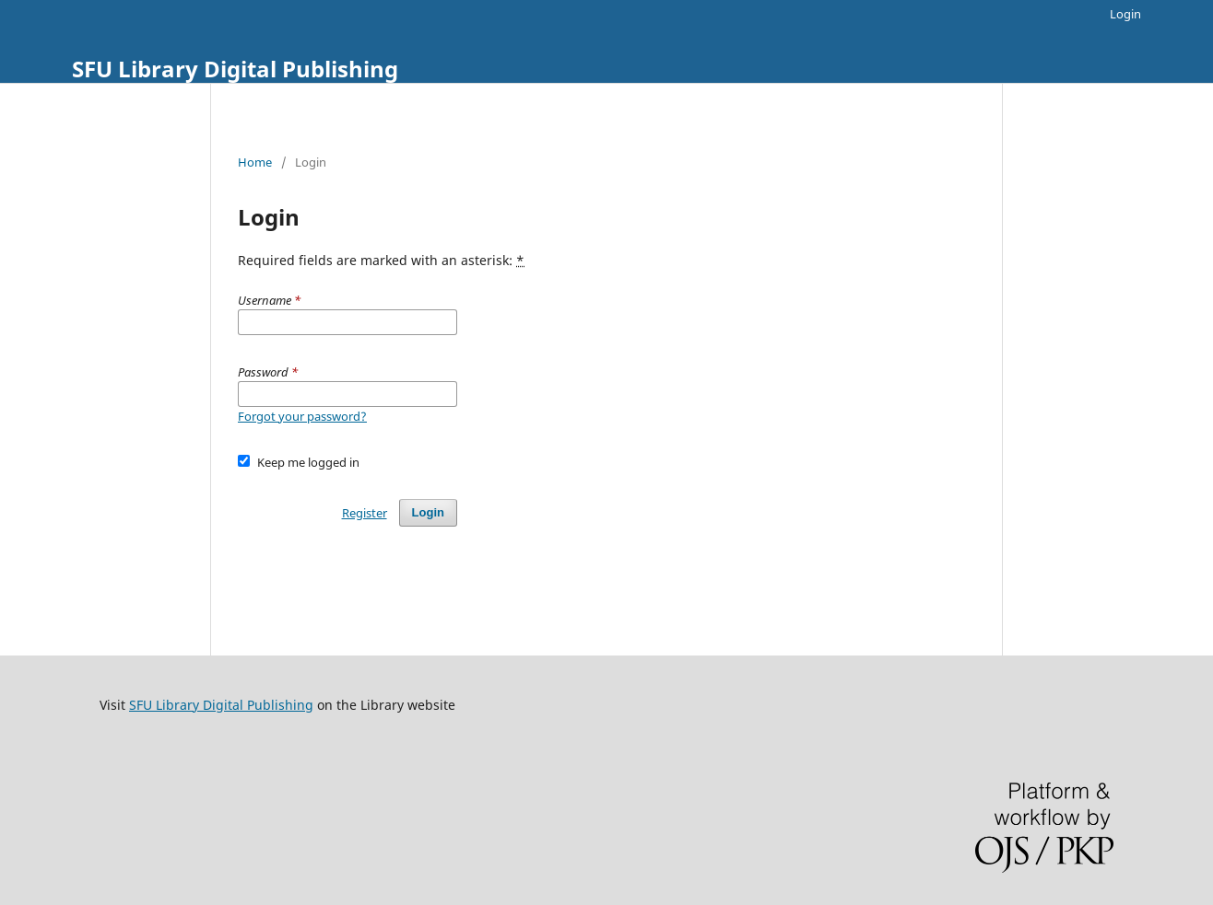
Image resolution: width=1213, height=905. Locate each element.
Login (1125, 14)
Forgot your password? (302, 416)
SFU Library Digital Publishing (235, 68)
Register (364, 513)
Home (255, 162)
